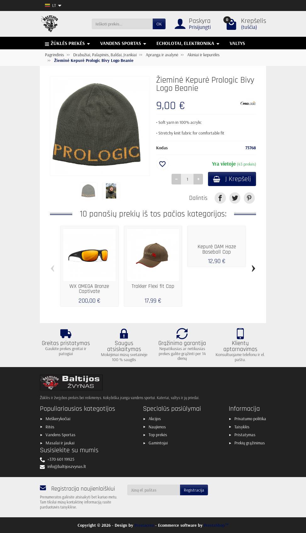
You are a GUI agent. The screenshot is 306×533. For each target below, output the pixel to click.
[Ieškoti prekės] (122, 24)
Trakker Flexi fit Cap (153, 286)
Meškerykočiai (58, 418)
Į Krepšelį (232, 179)
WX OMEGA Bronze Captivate (89, 289)
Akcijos (155, 418)
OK (159, 24)
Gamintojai (158, 443)
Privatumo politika (250, 418)
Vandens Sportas (60, 434)
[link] (220, 197)
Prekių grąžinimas (249, 443)
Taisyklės (241, 427)
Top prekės (158, 434)
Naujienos (157, 427)
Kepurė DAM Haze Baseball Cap (217, 250)
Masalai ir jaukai (60, 443)
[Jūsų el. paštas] (153, 490)
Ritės (50, 427)
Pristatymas (244, 434)
